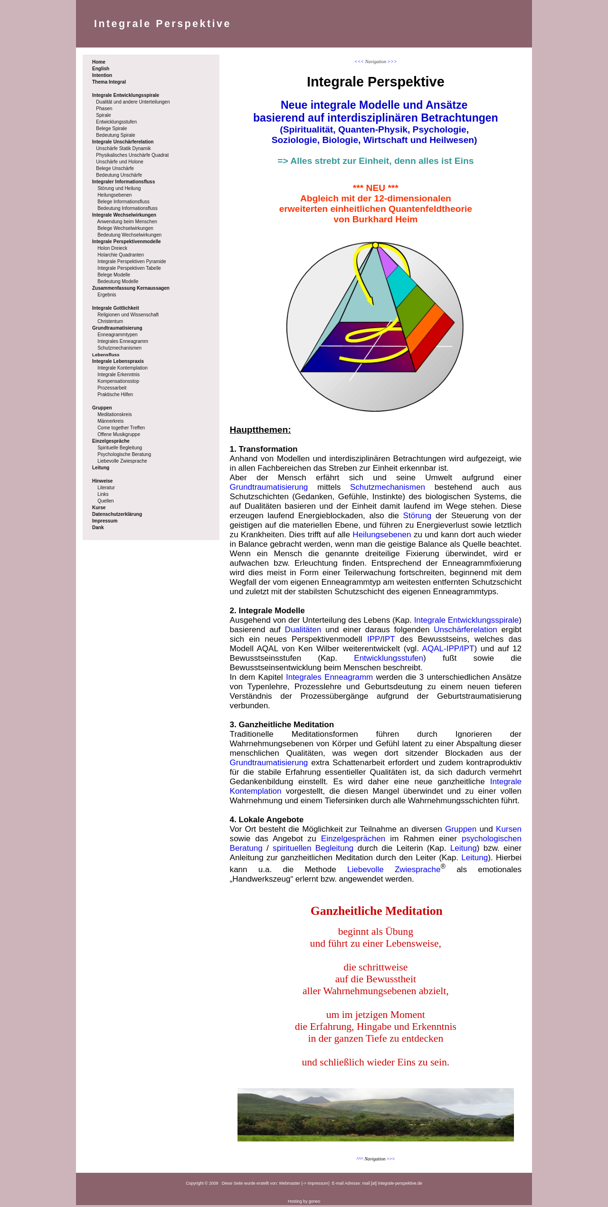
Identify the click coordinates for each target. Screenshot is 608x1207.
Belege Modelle (113, 274)
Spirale (103, 115)
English (100, 68)
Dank (98, 527)
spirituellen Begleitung (313, 850)
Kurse (98, 507)
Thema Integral (109, 82)
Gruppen (102, 407)
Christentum (110, 321)
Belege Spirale (111, 128)
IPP (373, 641)
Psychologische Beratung (124, 454)
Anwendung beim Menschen (127, 221)
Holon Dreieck (112, 248)
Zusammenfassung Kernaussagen (131, 288)
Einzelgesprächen (353, 840)
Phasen (104, 108)
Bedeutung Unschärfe (119, 175)
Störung (417, 517)
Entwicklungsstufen (116, 121)
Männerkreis (110, 421)
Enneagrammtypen (117, 334)
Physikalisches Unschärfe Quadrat (132, 155)
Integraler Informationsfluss (123, 181)
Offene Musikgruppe (118, 434)
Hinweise (102, 481)
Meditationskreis (114, 414)
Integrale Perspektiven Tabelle (129, 268)
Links (102, 494)
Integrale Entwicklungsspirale (125, 95)
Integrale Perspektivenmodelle (126, 241)
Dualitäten (303, 631)
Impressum (104, 520)
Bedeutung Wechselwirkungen (129, 235)
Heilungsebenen (114, 195)
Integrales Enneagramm (122, 341)
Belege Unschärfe (115, 168)
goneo (314, 1203)
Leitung (100, 467)
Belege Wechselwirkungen (125, 228)
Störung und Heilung (119, 188)
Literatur (106, 487)
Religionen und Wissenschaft (128, 314)
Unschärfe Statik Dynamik (123, 148)
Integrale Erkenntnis (118, 374)
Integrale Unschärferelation (122, 141)
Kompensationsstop (118, 381)
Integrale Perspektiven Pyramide (131, 261)
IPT (388, 641)
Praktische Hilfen (115, 394)
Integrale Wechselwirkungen (124, 215)
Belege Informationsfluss (123, 201)
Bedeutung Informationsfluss (127, 208)
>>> (392, 61)
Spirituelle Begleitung (119, 447)
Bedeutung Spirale (115, 135)
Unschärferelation (465, 631)
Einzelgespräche (111, 441)
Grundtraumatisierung (117, 328)
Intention (102, 75)
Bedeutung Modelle (117, 281)
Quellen (105, 501)
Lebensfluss (106, 354)
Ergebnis (106, 294)
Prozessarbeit (111, 387)
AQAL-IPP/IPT (448, 650)
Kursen (509, 831)
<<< (359, 61)
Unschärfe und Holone (119, 161)
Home (98, 62)
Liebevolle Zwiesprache (122, 461)
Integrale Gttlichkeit (115, 308)
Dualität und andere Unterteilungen (133, 102)
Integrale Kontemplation (122, 368)
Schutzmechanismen (119, 348)
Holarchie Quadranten (120, 254)
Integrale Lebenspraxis (118, 361)
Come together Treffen (121, 427)
